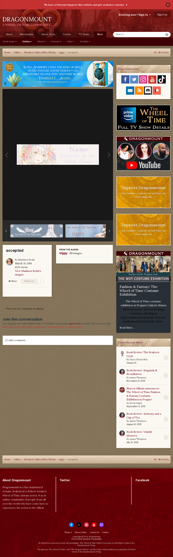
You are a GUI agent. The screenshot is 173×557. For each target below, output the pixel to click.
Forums (67, 34)
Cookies (105, 532)
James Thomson (138, 377)
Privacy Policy (81, 532)
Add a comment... (16, 340)
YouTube (85, 41)
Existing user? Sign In (135, 14)
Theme (68, 532)
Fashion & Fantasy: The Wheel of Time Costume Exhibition (139, 290)
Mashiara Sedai (26, 259)
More (100, 34)
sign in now (75, 323)
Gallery (27, 41)
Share (13, 281)
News (9, 34)
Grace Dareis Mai (138, 359)
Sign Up (162, 14)
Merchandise (27, 34)
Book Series (9, 41)
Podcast (56, 41)
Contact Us (94, 532)
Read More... (127, 327)
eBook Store (48, 34)
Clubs (70, 41)
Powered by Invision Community (86, 539)
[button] (6, 231)
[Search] (130, 34)
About (41, 41)
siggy (63, 253)
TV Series (84, 34)
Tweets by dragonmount (74, 486)
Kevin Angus (136, 403)
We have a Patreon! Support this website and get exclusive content (84, 4)
